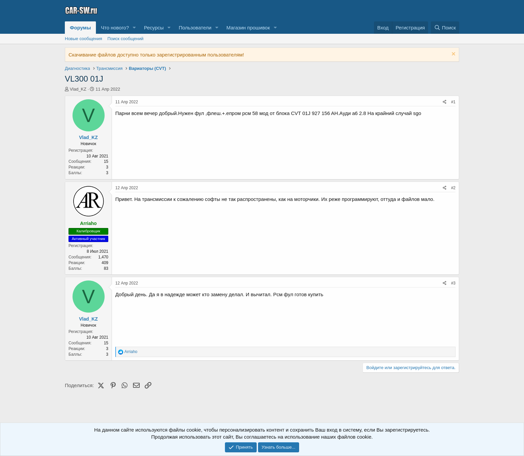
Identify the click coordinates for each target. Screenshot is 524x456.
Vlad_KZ (78, 89)
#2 (453, 188)
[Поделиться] (444, 102)
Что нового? (115, 27)
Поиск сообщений (126, 38)
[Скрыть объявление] (452, 54)
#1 (453, 102)
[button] (134, 27)
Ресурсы (154, 27)
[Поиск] (445, 27)
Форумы (80, 27)
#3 (453, 283)
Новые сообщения (83, 38)
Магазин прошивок (248, 27)
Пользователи (195, 27)
